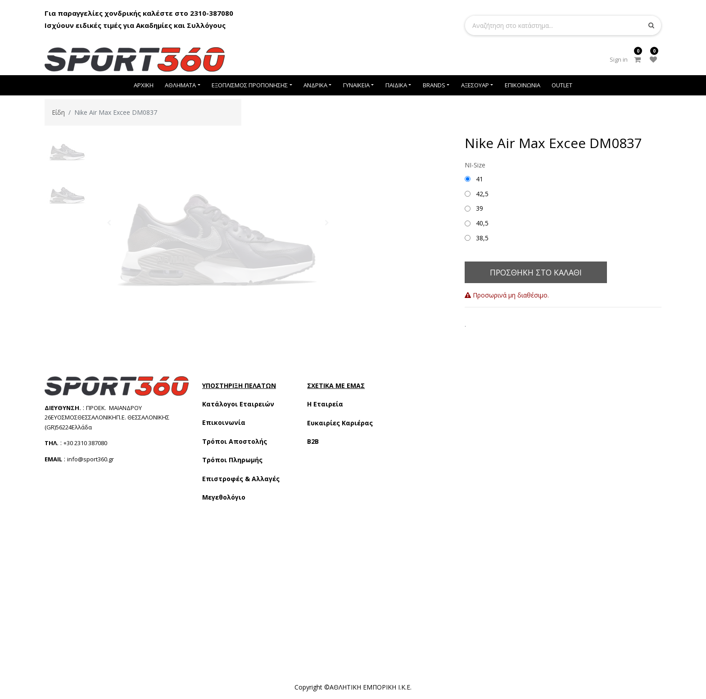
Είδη (58, 112)
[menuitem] (143, 85)
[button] (109, 223)
